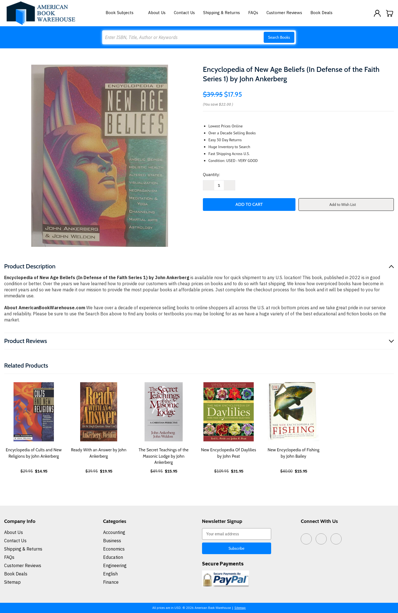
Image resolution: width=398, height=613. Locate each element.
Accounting (114, 532)
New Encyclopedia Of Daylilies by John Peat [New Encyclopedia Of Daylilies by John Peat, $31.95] (228, 453)
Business (112, 540)
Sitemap (12, 582)
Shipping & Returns (221, 12)
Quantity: (211, 174)
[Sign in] (377, 13)
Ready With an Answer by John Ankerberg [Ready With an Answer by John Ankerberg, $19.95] (99, 453)
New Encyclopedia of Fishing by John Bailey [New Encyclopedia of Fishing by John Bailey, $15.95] (293, 453)
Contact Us (184, 12)
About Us (157, 12)
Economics (114, 549)
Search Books (279, 37)
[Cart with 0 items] (390, 13)
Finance (111, 582)
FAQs (253, 12)
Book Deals (321, 12)
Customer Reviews (284, 12)
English (110, 574)
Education (113, 557)
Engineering (115, 565)
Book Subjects (123, 12)
